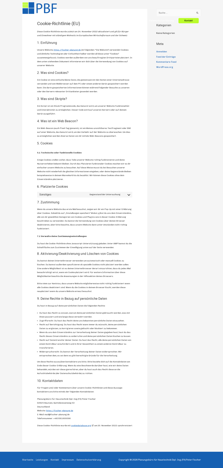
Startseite (102, 6)
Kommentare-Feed (166, 61)
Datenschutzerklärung (161, 6)
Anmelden (161, 51)
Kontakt (55, 459)
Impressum (138, 6)
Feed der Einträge (166, 56)
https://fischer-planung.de (67, 50)
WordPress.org (164, 66)
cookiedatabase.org (81, 425)
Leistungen (118, 6)
